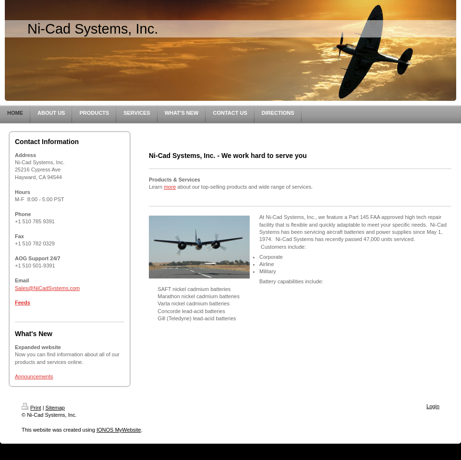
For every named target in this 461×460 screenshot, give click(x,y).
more (170, 187)
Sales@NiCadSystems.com (47, 288)
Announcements (34, 376)
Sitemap (55, 408)
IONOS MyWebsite (119, 430)
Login (432, 406)
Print (31, 408)
